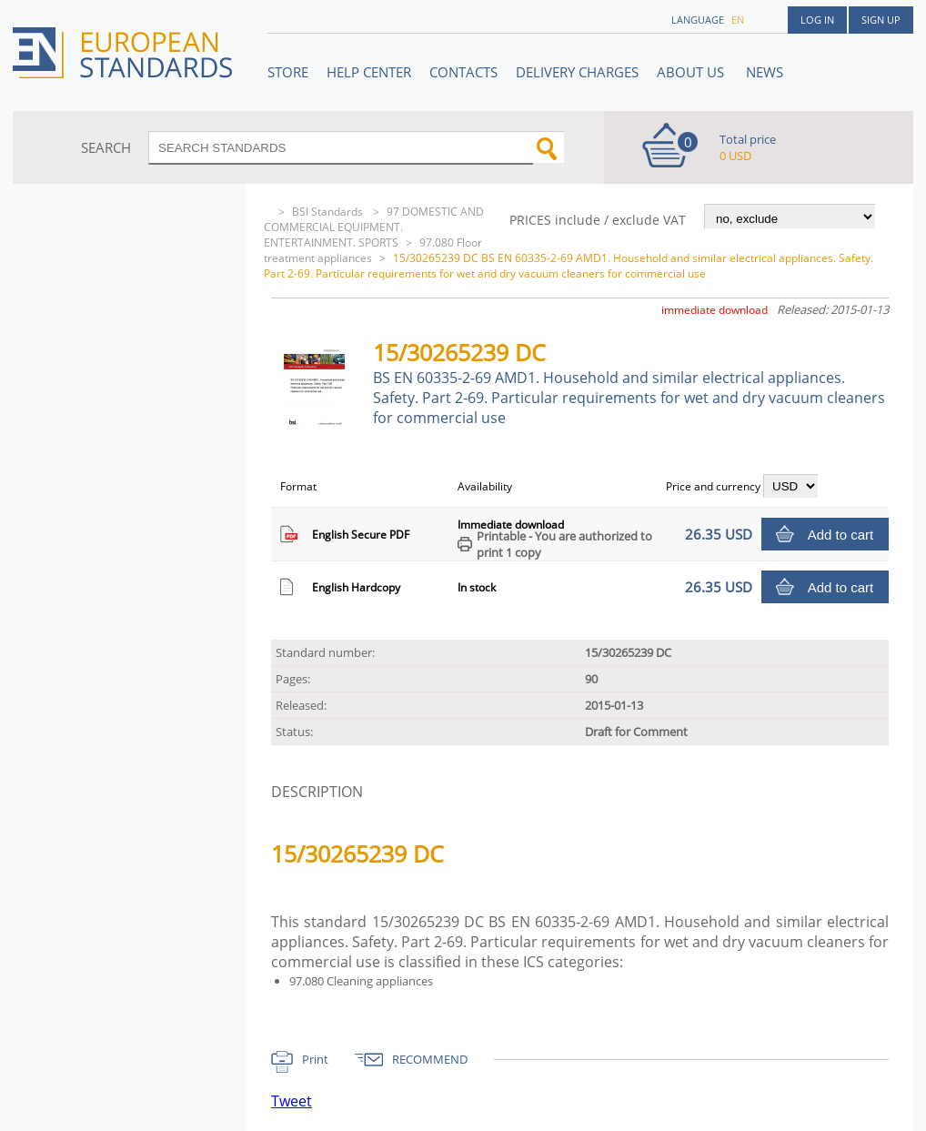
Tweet (291, 1101)
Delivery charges (577, 72)
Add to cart (841, 534)
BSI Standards (329, 211)
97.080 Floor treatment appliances (373, 250)
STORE (287, 72)
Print (315, 1059)
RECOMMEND (430, 1059)
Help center (369, 72)
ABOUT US (692, 72)
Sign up (881, 19)
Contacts (463, 72)
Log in (817, 19)
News (764, 72)
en (737, 19)
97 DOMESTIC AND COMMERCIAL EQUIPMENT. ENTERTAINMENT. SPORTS (374, 227)
